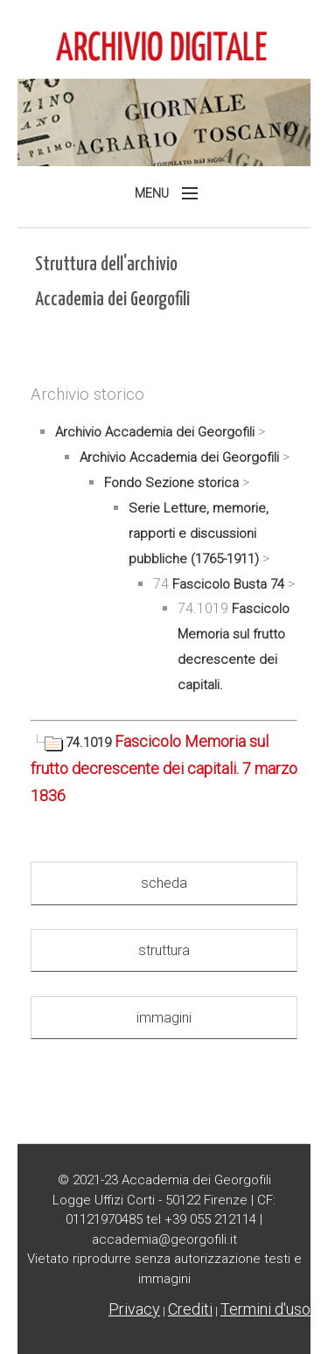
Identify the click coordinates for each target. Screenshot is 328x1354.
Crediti (190, 1309)
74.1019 (73, 742)
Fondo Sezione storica (171, 483)
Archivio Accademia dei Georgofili (155, 432)
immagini (164, 1017)
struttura (164, 950)
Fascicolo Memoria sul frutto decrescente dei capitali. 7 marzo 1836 (164, 768)
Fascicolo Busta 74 (228, 584)
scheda (164, 883)
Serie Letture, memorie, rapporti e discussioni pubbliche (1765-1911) (199, 533)
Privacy (134, 1309)
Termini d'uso (265, 1309)
